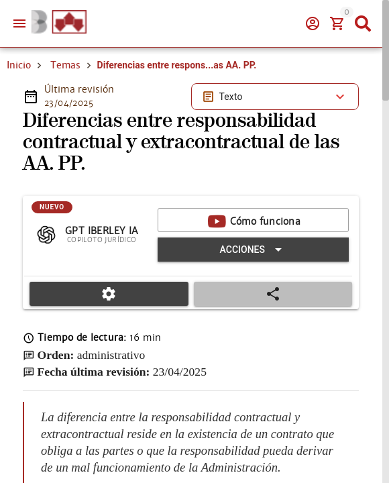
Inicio (19, 65)
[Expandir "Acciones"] (253, 249)
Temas (65, 65)
